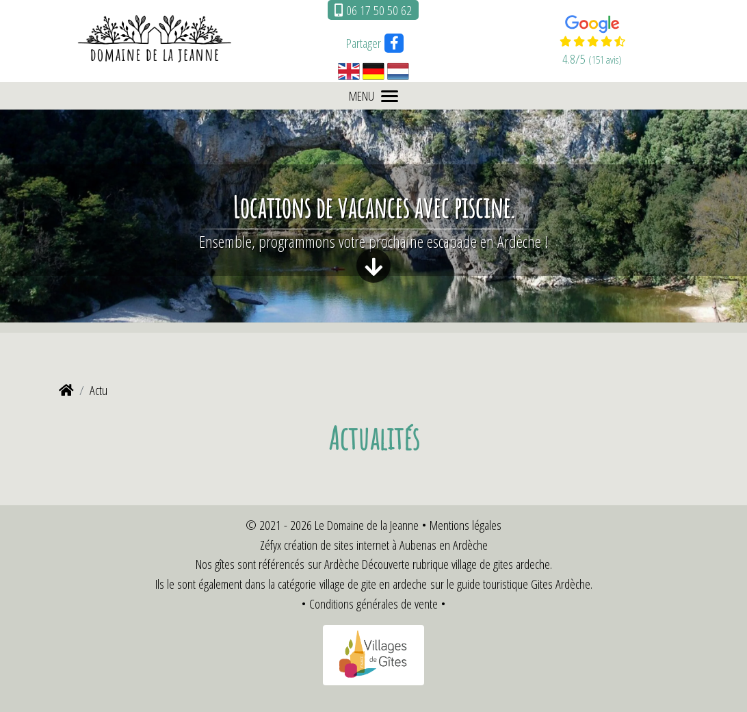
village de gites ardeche (500, 564)
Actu (98, 390)
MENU (373, 95)
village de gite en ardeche (373, 583)
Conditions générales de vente (373, 603)
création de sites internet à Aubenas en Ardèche (386, 544)
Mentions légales (465, 525)
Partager (363, 43)
